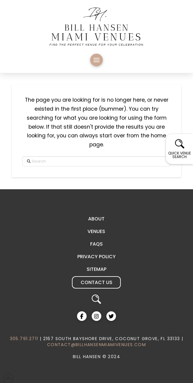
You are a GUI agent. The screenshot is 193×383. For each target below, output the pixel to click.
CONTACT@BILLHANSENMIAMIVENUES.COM (96, 345)
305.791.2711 (24, 339)
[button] (96, 60)
